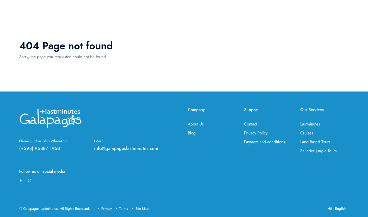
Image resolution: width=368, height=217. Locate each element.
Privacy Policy (256, 133)
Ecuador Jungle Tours (318, 151)
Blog (191, 133)
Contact (250, 124)
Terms (122, 208)
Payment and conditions (264, 142)
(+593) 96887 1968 (39, 148)
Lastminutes (310, 124)
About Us (196, 124)
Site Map (140, 208)
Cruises (306, 133)
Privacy (105, 208)
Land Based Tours (315, 142)
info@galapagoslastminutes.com (126, 148)
